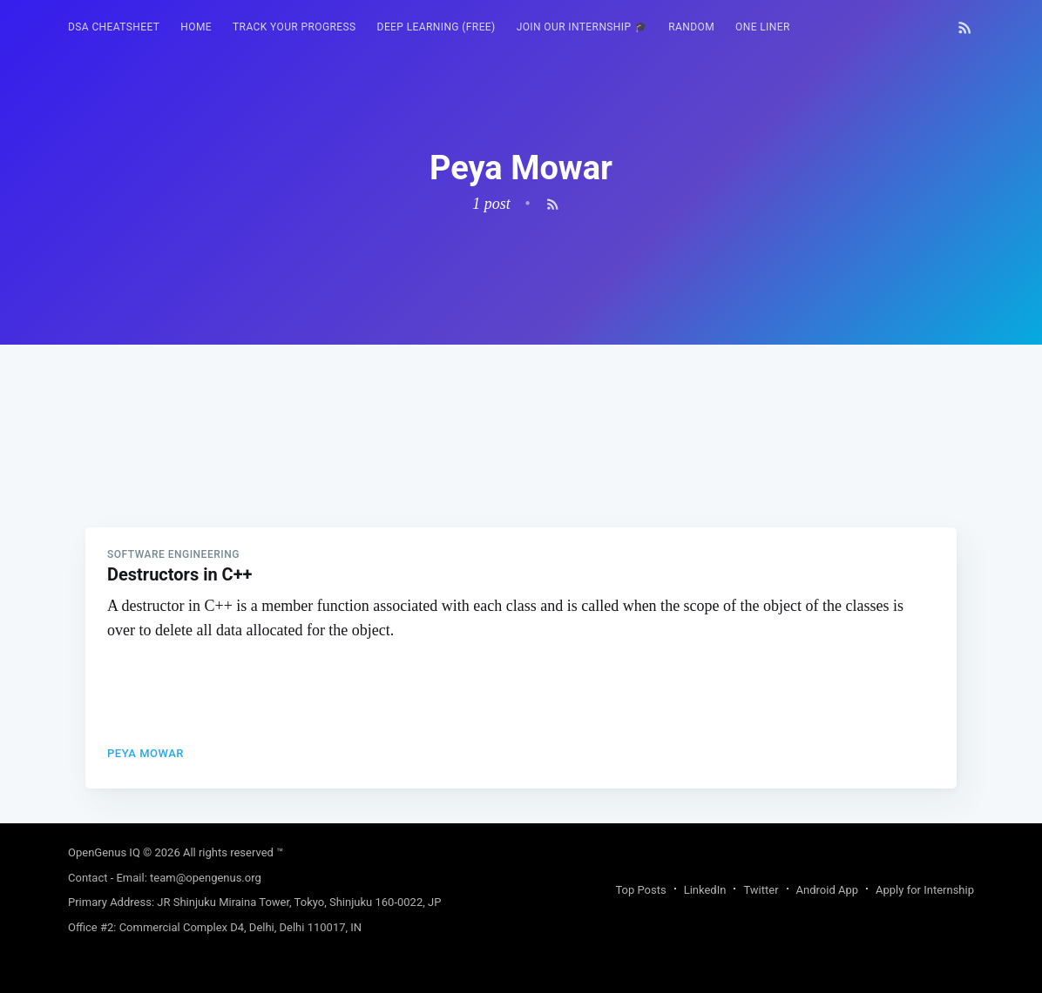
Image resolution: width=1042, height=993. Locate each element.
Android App (827, 889)
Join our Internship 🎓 (582, 27)
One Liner (762, 27)
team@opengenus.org (205, 877)
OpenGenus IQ (104, 852)
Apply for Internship (925, 889)
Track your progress (294, 27)
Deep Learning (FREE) (436, 27)
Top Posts (640, 889)
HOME (196, 27)
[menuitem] (114, 27)
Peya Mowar (145, 753)
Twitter (760, 889)
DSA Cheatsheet (113, 27)
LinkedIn (705, 889)
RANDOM (691, 27)
